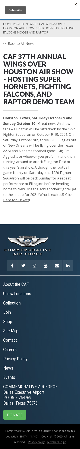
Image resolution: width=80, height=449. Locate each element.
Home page (12, 24)
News (30, 24)
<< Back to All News (18, 43)
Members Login (56, 442)
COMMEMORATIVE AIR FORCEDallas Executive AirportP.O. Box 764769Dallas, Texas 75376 (30, 395)
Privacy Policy (36, 442)
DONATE (15, 414)
